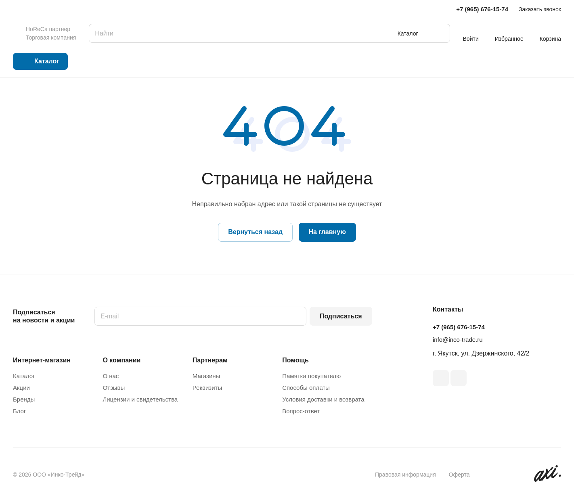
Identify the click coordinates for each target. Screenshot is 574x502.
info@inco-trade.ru (458, 339)
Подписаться (341, 316)
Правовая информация (405, 474)
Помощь (295, 360)
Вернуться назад (255, 231)
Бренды (24, 399)
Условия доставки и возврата (323, 399)
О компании (121, 360)
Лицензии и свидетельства (140, 399)
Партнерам (210, 360)
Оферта (459, 474)
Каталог (24, 375)
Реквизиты (207, 387)
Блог (19, 411)
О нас (111, 375)
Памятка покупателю (311, 375)
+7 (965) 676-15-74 (482, 9)
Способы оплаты (306, 387)
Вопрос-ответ (301, 411)
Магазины (206, 375)
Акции (21, 387)
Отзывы (114, 387)
